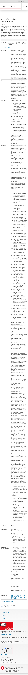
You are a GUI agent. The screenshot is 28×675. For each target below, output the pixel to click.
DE (18, 1)
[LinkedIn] (4, 603)
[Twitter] (3, 603)
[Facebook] (1, 603)
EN (26, 1)
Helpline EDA (4, 651)
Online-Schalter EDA (5, 609)
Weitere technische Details (7, 598)
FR (23, 1)
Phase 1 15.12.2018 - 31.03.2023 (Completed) (18, 595)
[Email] (8, 603)
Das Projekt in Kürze (6, 44)
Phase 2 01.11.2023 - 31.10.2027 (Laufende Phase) (18, 593)
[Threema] (5, 603)
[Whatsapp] (7, 603)
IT (21, 1)
